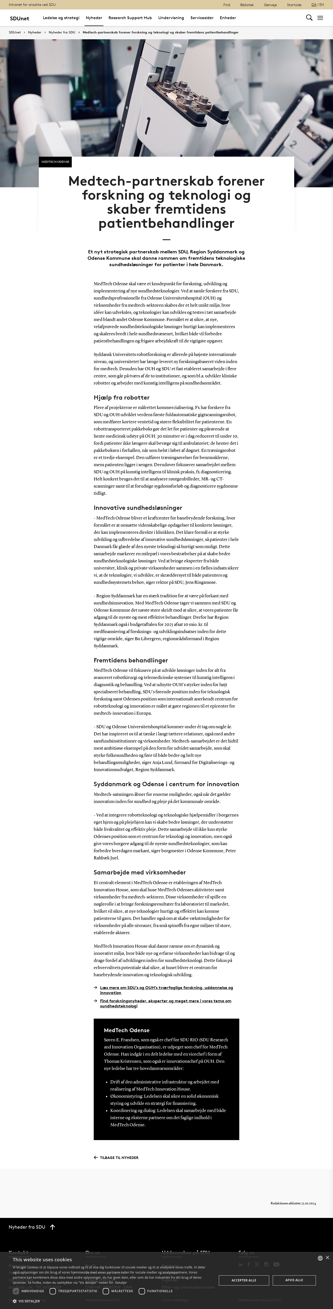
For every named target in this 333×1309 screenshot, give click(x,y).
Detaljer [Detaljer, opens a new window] (121, 1282)
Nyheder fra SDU (62, 32)
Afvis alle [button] (294, 1280)
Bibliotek (247, 5)
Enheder (228, 17)
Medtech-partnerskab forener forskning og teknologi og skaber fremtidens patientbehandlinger (161, 32)
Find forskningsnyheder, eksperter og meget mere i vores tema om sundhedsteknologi (162, 1003)
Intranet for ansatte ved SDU (32, 4)
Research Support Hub (130, 17)
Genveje (270, 5)
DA (314, 4)
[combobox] (320, 1258)
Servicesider (202, 17)
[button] (112, 1301)
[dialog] (166, 1280)
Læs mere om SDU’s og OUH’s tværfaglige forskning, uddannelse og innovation (163, 990)
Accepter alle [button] (244, 1280)
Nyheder (94, 17)
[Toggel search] (309, 18)
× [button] (327, 1258)
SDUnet (15, 32)
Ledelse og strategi (61, 17)
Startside (294, 5)
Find (226, 5)
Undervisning (171, 17)
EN (321, 4)
